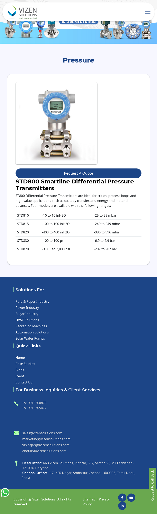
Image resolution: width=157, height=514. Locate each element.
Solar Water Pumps (30, 338)
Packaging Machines (31, 326)
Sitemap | (90, 499)
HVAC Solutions (27, 320)
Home (20, 357)
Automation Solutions (32, 332)
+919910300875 (34, 403)
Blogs (20, 370)
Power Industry (27, 307)
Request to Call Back (152, 485)
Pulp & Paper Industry (32, 301)
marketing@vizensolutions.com (46, 439)
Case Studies (25, 364)
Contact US (24, 382)
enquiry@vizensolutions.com (44, 451)
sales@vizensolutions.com (42, 433)
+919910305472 (34, 408)
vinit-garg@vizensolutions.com (45, 445)
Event (20, 376)
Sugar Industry (27, 314)
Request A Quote (78, 173)
